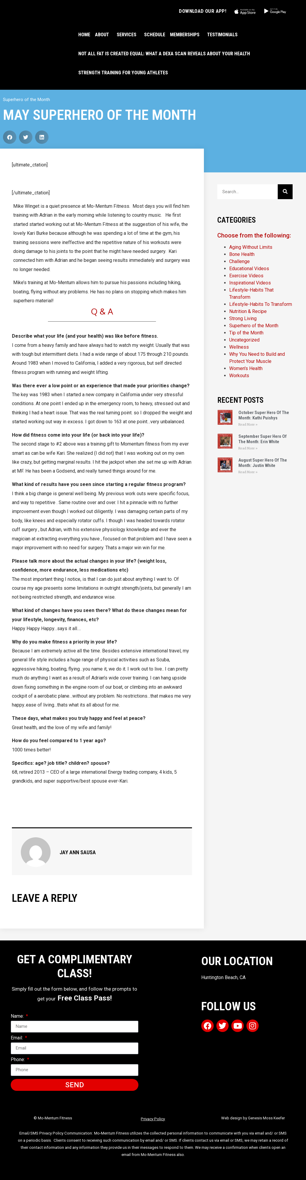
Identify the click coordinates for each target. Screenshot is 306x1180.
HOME (84, 34)
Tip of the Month (246, 333)
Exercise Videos (246, 276)
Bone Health (242, 254)
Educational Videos (249, 268)
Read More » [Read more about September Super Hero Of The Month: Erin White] (247, 448)
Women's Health (246, 368)
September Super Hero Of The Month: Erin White (262, 439)
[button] (9, 137)
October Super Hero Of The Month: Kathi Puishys (263, 415)
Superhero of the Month (26, 99)
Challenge (239, 261)
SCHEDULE (154, 34)
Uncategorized (244, 340)
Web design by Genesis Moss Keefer (253, 1118)
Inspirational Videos (250, 283)
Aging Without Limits (250, 247)
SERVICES (128, 35)
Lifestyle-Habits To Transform (260, 304)
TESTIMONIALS (222, 34)
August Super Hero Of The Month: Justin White (262, 462)
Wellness (239, 347)
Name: (18, 1016)
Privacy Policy (153, 1119)
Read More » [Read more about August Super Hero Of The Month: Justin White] (247, 472)
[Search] (285, 191)
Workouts (239, 375)
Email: (17, 1038)
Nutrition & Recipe (248, 311)
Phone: (18, 1059)
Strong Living (243, 318)
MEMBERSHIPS (186, 35)
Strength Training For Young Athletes (123, 72)
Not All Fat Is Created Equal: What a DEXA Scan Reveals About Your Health (164, 53)
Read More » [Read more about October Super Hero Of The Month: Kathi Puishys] (247, 425)
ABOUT (103, 35)
